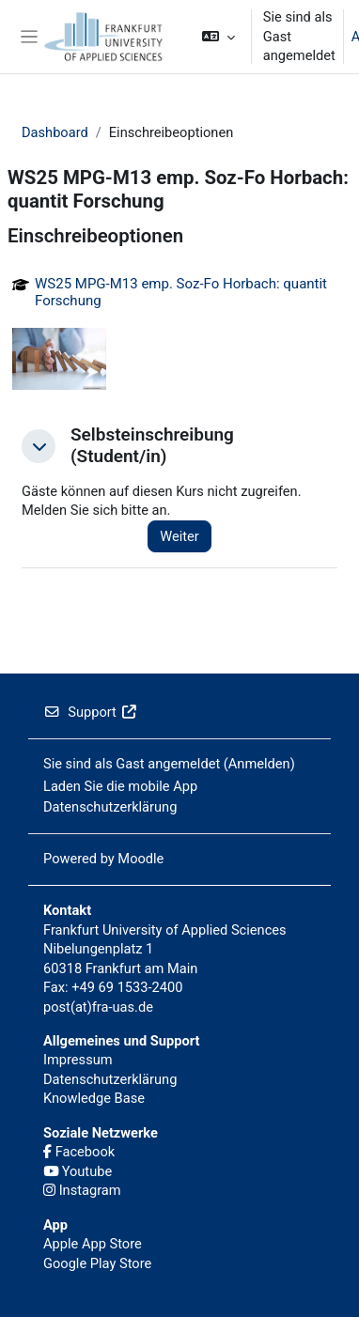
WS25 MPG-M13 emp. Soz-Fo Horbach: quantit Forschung (181, 292)
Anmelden (259, 763)
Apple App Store (92, 1243)
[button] (218, 36)
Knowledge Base (94, 1098)
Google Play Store (97, 1263)
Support (90, 712)
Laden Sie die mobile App (120, 786)
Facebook (79, 1151)
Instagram (82, 1190)
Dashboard (55, 132)
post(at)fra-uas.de (98, 1007)
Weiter (179, 536)
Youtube (77, 1171)
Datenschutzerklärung (110, 806)
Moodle (140, 858)
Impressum (78, 1059)
